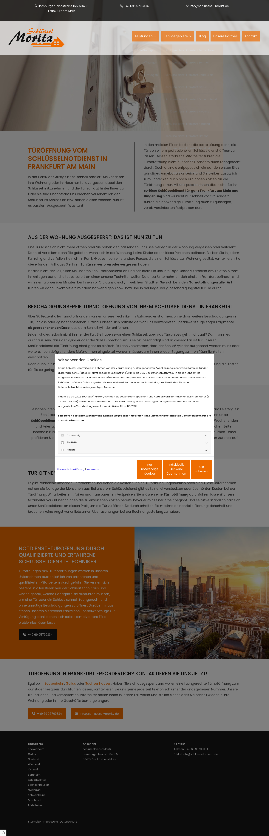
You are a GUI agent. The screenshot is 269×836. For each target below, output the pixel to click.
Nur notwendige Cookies (123, 469)
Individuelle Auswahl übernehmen (158, 469)
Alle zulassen (194, 469)
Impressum (94, 469)
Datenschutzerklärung (70, 469)
